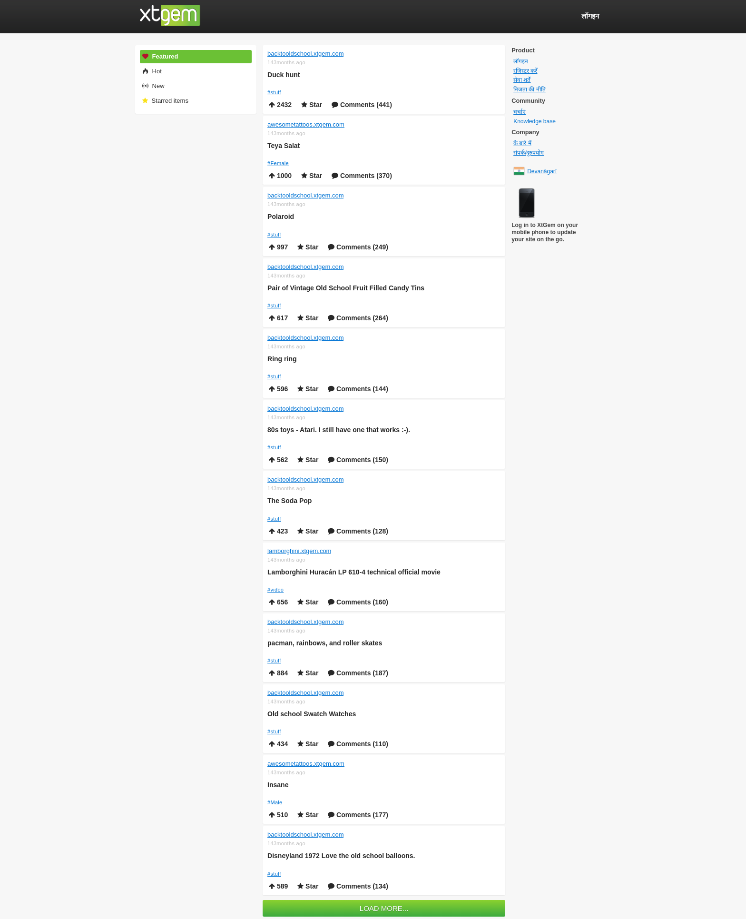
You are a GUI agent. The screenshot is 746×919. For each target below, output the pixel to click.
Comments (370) (362, 175)
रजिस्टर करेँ (525, 71)
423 (278, 531)
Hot (151, 71)
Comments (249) (358, 247)
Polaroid (280, 216)
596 (278, 389)
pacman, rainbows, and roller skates (324, 643)
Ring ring (281, 359)
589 (278, 886)
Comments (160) (358, 602)
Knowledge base (534, 121)
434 (278, 744)
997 (278, 247)
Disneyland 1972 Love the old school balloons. (341, 856)
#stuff (274, 92)
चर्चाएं (519, 112)
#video (275, 590)
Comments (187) (358, 673)
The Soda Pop (289, 500)
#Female (278, 163)
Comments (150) (358, 460)
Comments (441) (362, 105)
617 (278, 318)
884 (278, 673)
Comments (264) (358, 318)
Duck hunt (283, 75)
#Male (274, 802)
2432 (280, 105)
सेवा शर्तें (521, 80)
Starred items (164, 100)
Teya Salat (283, 145)
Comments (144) (358, 389)
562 (278, 460)
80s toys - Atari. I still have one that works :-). (338, 430)
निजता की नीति (529, 89)
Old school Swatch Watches (311, 714)
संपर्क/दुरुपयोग (528, 152)
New (153, 85)
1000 (280, 175)
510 (278, 815)
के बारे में (522, 143)
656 (278, 602)
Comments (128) (358, 531)
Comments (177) (358, 815)
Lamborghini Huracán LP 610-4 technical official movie (354, 572)
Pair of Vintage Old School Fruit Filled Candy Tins (345, 288)
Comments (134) (358, 886)
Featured (159, 56)
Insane (277, 785)
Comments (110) (358, 744)
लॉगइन (520, 61)
